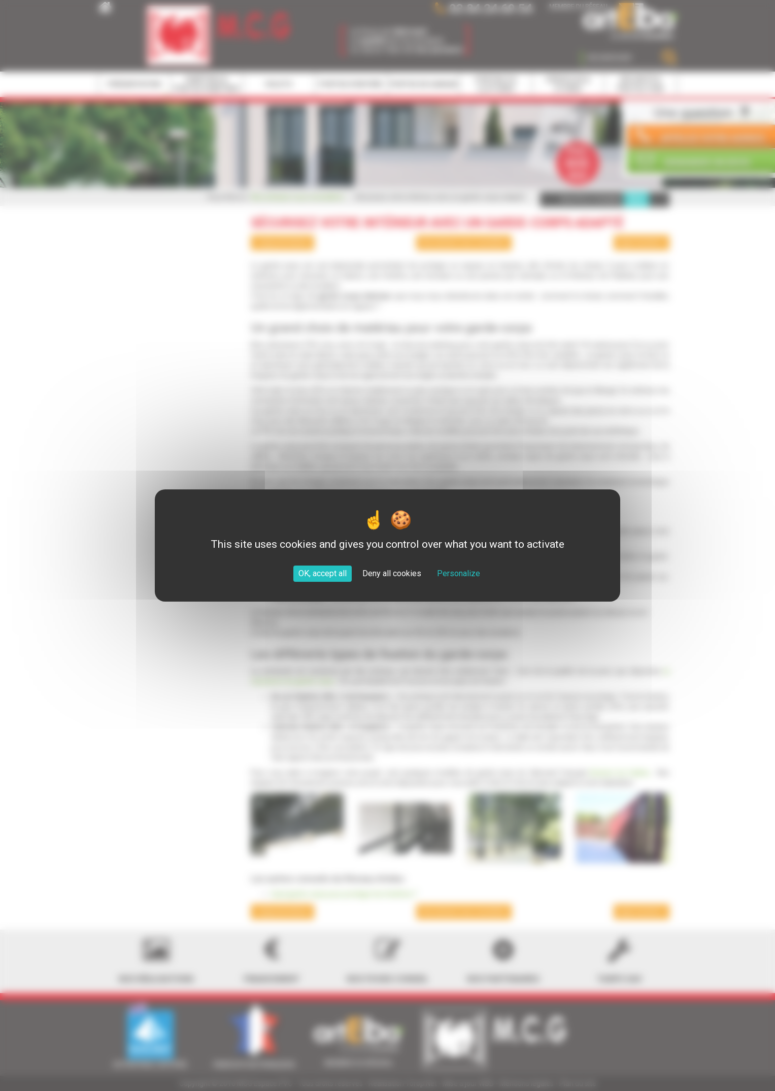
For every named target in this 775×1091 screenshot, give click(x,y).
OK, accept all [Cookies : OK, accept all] (322, 573)
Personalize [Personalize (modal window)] (458, 573)
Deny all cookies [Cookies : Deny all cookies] (391, 573)
